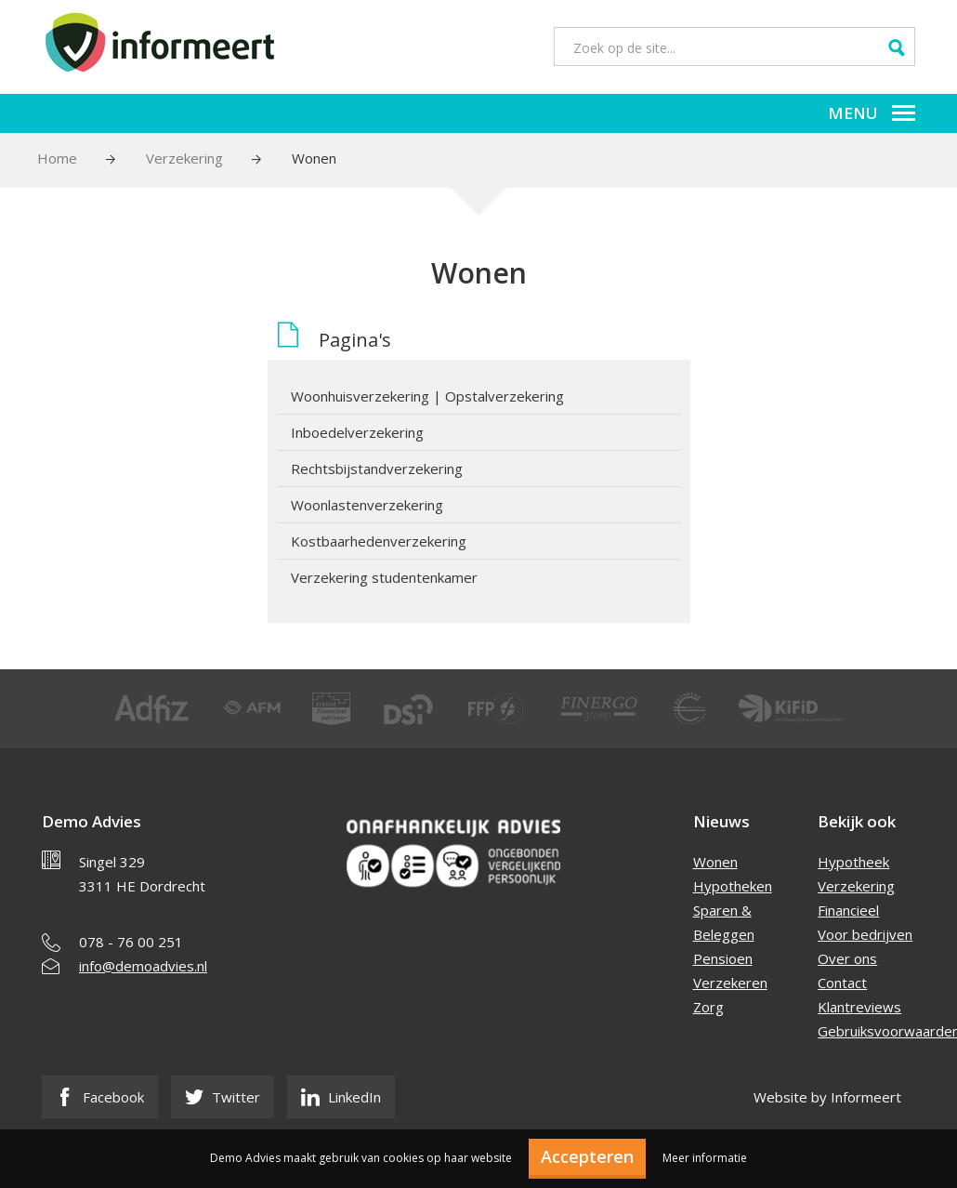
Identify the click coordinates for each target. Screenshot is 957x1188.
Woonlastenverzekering (367, 504)
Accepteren (587, 1156)
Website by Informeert (827, 1097)
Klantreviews (859, 1006)
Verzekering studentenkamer (384, 577)
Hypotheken (732, 886)
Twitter (222, 1097)
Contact (842, 982)
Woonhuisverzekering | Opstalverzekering (427, 396)
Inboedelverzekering (357, 432)
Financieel (848, 910)
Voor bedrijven (865, 934)
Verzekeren (730, 982)
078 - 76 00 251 (131, 941)
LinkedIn (341, 1097)
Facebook (100, 1097)
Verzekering (184, 158)
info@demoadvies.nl (143, 966)
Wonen (715, 861)
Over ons (847, 958)
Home (57, 158)
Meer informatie (704, 1158)
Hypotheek (853, 861)
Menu (871, 113)
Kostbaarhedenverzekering (378, 541)
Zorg (708, 1006)
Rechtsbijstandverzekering (377, 468)
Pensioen (723, 958)
